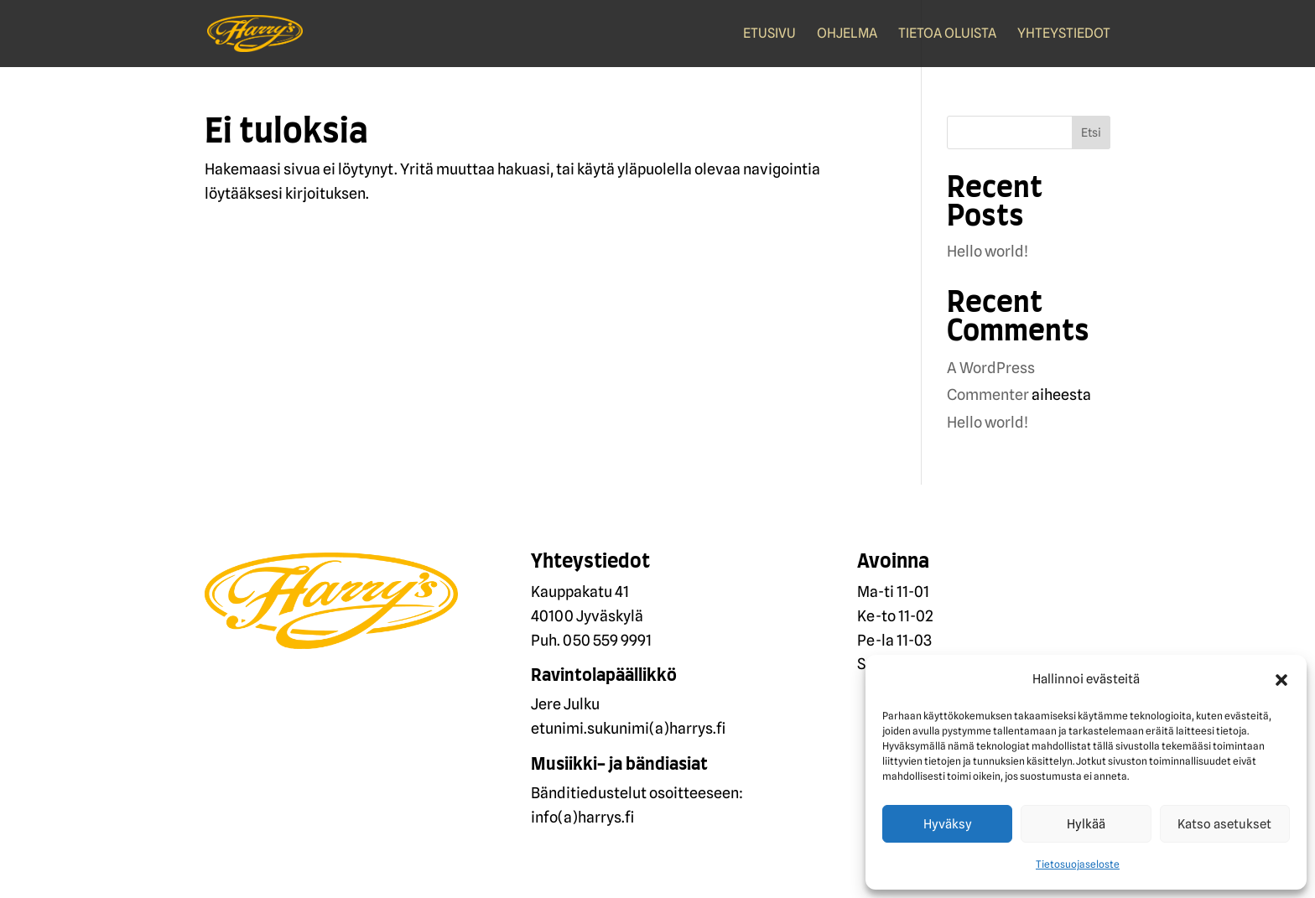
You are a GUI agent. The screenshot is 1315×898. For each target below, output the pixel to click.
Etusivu (769, 34)
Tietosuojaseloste (1078, 864)
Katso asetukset (1224, 824)
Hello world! (987, 251)
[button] (1281, 680)
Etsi (1091, 132)
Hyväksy (947, 824)
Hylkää (1086, 824)
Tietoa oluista (947, 34)
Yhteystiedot (1063, 34)
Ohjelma (847, 34)
